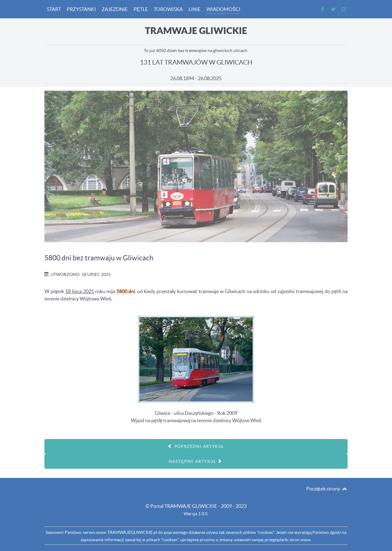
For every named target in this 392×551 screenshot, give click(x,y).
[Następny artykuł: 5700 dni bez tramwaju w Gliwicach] (196, 461)
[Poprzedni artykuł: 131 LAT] (196, 446)
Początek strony (327, 488)
